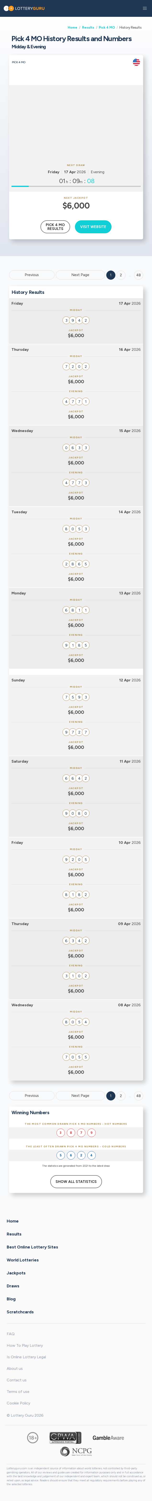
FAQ (11, 1334)
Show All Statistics (76, 1182)
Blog (11, 1299)
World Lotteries (23, 1260)
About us (15, 1368)
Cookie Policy (18, 1403)
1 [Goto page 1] (111, 275)
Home (72, 27)
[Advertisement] (76, 123)
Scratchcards (20, 1312)
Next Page (80, 275)
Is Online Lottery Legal (26, 1357)
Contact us (17, 1380)
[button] (145, 8)
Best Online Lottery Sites (32, 1247)
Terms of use (18, 1391)
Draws (13, 1286)
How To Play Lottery (25, 1345)
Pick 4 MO (107, 27)
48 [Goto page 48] (138, 1096)
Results (88, 27)
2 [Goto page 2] (121, 275)
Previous (32, 275)
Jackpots (16, 1273)
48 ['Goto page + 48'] (138, 275)
